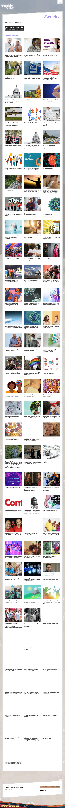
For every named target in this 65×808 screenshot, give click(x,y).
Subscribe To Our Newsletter (50, 787)
